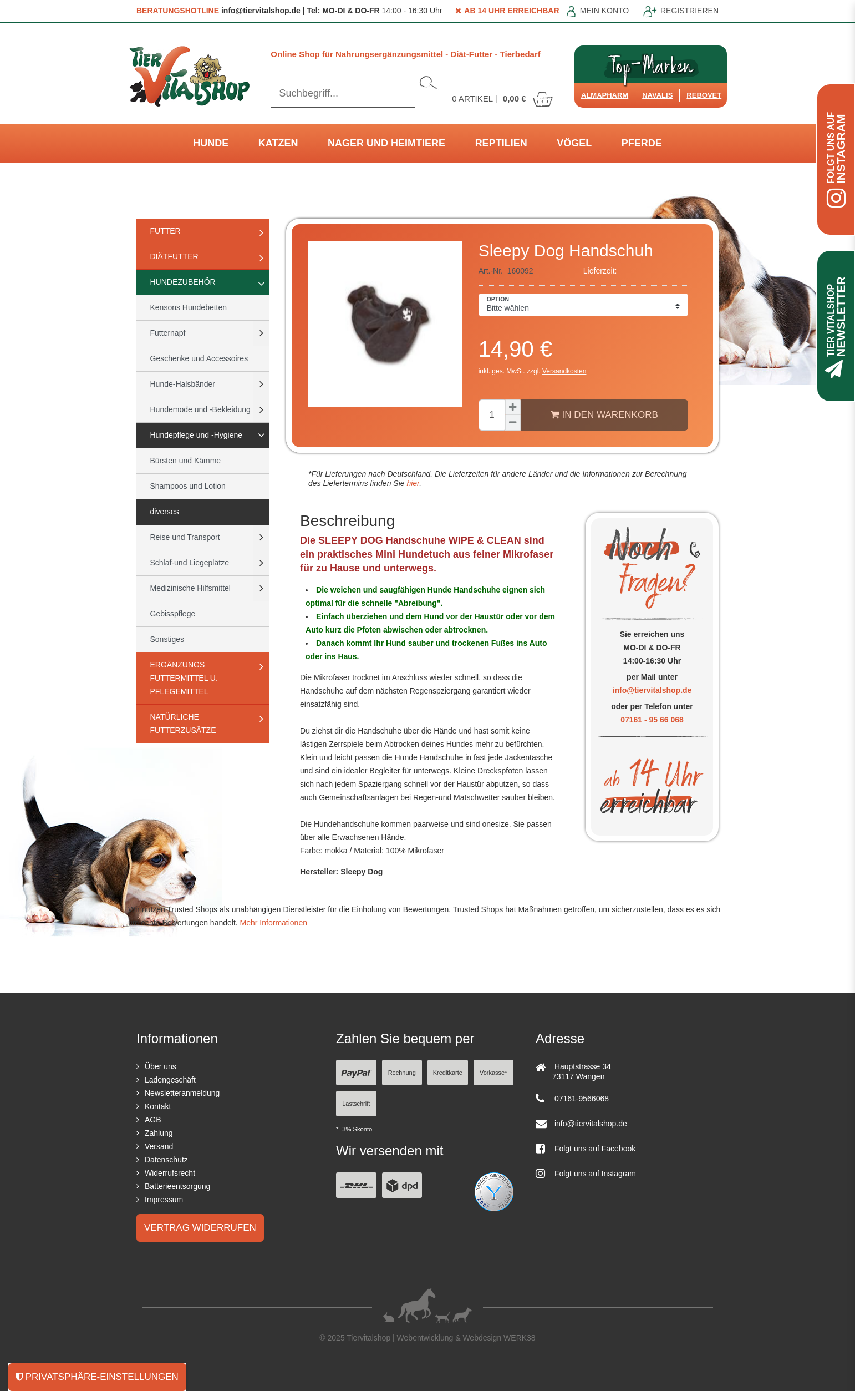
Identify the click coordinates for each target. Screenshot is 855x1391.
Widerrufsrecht (170, 1173)
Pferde (642, 143)
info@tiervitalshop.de (652, 690)
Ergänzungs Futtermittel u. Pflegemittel (184, 678)
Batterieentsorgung (177, 1186)
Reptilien (501, 143)
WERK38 (519, 1337)
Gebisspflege (173, 613)
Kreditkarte (447, 1072)
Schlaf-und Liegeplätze (189, 562)
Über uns (160, 1066)
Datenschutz (166, 1159)
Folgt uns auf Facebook (585, 1148)
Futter (165, 230)
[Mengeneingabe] (492, 415)
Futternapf (168, 332)
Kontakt (158, 1106)
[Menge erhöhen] (513, 407)
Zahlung (159, 1133)
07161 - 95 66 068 (652, 719)
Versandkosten (564, 371)
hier (412, 483)
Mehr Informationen (273, 922)
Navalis (657, 95)
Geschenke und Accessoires (199, 358)
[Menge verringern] (513, 423)
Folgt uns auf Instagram (586, 1173)
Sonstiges (167, 639)
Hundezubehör (183, 281)
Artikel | (503, 98)
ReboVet (703, 95)
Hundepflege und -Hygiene (196, 435)
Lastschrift (356, 1103)
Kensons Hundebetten (188, 307)
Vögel (574, 143)
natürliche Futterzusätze (183, 723)
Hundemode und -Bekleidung (200, 409)
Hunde (210, 143)
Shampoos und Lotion (188, 486)
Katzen (278, 143)
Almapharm (604, 95)
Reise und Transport (185, 537)
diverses (164, 511)
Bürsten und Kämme (185, 460)
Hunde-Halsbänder (183, 384)
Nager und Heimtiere (386, 143)
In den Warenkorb (604, 414)
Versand (159, 1146)
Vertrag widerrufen (200, 1227)
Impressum (164, 1199)
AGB (153, 1119)
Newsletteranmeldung (182, 1093)
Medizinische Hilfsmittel (190, 588)
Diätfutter (174, 256)
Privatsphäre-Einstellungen (97, 1377)
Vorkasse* (493, 1072)
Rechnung (402, 1072)
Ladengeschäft (170, 1079)
